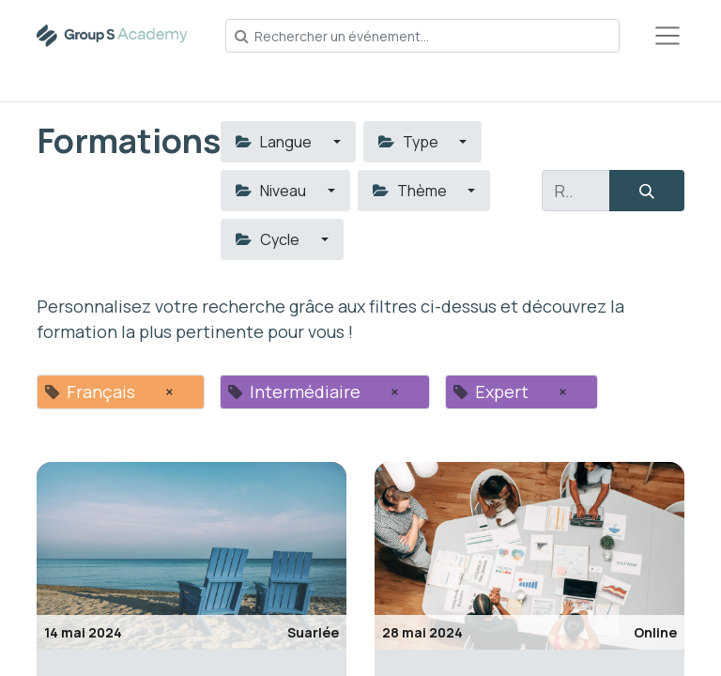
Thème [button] (411, 190)
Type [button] (409, 141)
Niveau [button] (272, 190)
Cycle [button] (269, 239)
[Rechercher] (646, 190)
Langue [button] (275, 141)
